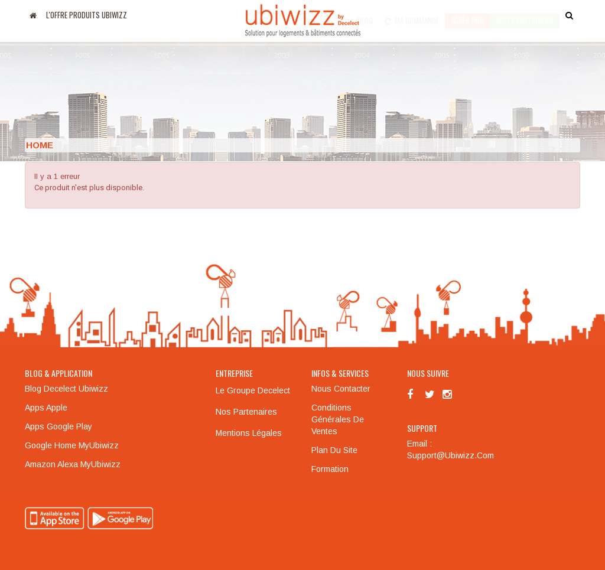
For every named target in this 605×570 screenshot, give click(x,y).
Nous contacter (340, 388)
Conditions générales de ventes (337, 419)
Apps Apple (46, 407)
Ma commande (412, 15)
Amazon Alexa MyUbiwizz (73, 464)
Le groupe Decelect (253, 390)
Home (39, 145)
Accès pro (467, 15)
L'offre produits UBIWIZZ (86, 15)
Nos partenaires (246, 411)
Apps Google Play (58, 426)
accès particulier (525, 15)
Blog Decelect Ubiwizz (66, 388)
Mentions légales (249, 433)
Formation (330, 469)
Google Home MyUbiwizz (72, 445)
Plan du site (334, 450)
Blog (365, 15)
